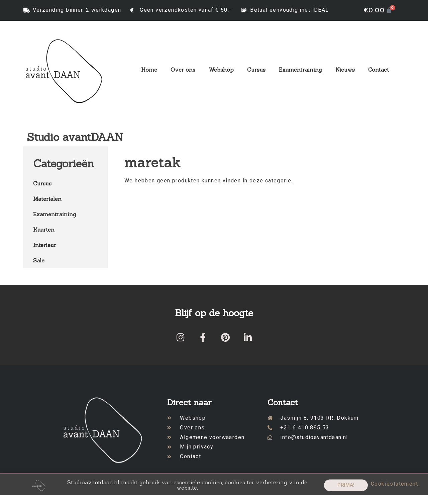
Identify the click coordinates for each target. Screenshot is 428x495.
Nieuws (345, 69)
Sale (38, 260)
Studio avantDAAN (75, 137)
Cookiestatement (394, 486)
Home (149, 69)
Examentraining (300, 69)
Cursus (256, 69)
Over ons (183, 69)
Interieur (44, 245)
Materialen (47, 198)
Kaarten (44, 229)
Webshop (221, 69)
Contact (378, 69)
